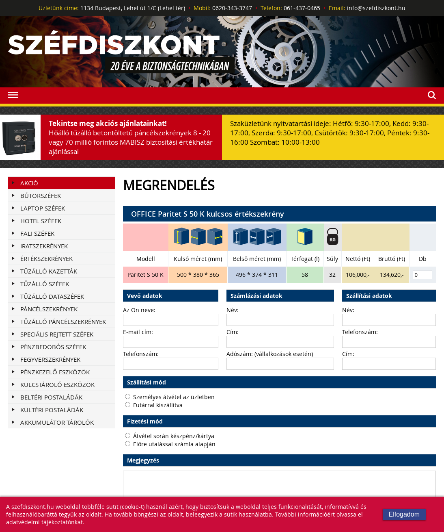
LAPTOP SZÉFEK (42, 208)
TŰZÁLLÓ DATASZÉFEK (52, 296)
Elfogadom (404, 514)
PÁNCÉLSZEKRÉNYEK (49, 309)
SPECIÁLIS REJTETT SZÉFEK (56, 334)
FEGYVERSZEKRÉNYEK (50, 359)
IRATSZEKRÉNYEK (44, 246)
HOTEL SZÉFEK (40, 221)
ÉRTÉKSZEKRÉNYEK (46, 258)
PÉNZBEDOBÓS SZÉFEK (53, 347)
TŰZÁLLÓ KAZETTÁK (48, 271)
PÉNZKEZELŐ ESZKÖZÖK (55, 372)
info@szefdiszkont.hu (376, 8)
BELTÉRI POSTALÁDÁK (51, 397)
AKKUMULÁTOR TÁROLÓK (57, 422)
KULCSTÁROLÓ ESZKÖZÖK (57, 384)
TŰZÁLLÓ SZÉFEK (44, 284)
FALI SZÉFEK (37, 233)
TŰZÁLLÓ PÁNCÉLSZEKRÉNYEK (63, 321)
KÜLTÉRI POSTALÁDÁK (51, 410)
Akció (29, 183)
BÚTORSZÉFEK (40, 195)
